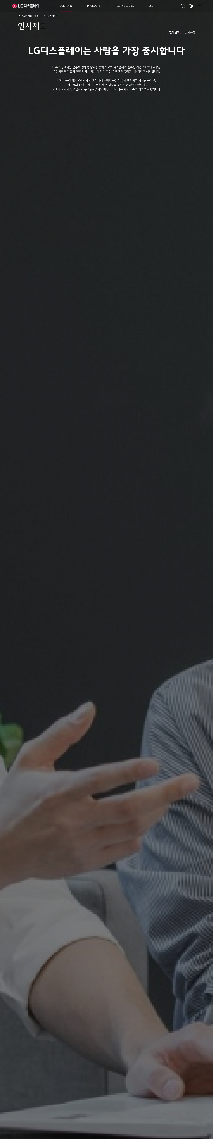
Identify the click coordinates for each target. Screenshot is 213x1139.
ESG (151, 5)
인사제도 (44, 16)
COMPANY (66, 5)
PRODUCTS (93, 5)
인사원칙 (174, 32)
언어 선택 (191, 6)
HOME (19, 15)
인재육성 (190, 32)
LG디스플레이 (25, 6)
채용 (36, 16)
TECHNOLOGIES (124, 5)
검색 (183, 6)
